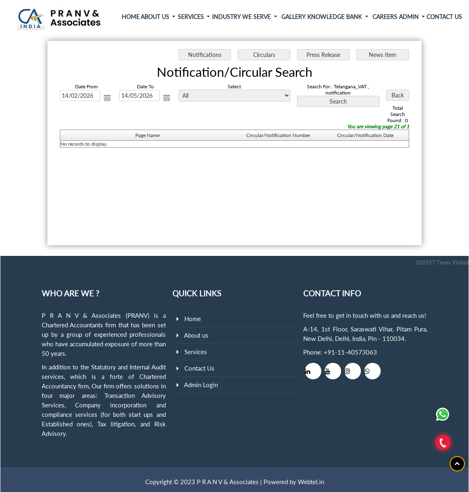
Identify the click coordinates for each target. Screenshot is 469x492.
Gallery (293, 16)
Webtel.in (311, 481)
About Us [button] (156, 16)
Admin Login (201, 384)
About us (196, 335)
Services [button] (191, 16)
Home (130, 16)
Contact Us (444, 16)
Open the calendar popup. (107, 97)
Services (195, 351)
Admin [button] (409, 16)
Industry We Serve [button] (242, 16)
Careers (384, 16)
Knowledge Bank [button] (335, 16)
